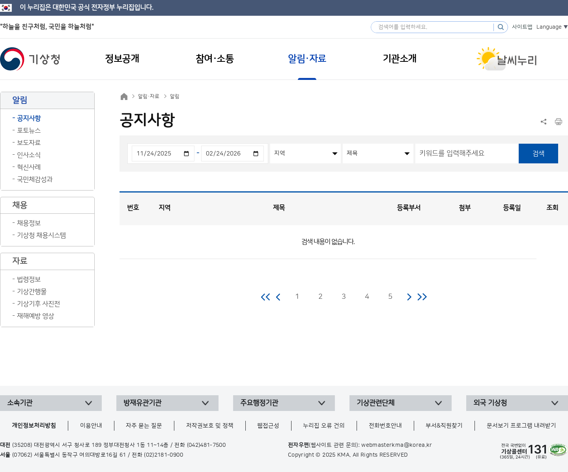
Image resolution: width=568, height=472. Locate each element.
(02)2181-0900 (163, 455)
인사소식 (29, 155)
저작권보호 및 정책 (210, 425)
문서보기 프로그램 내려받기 (521, 425)
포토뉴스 (29, 130)
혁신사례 (29, 167)
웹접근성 (268, 425)
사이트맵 (522, 27)
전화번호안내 (385, 425)
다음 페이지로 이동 (409, 296)
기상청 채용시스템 (41, 235)
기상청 (30, 59)
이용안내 (91, 425)
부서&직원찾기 (444, 425)
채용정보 (29, 223)
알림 (174, 96)
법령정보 (29, 279)
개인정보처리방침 (34, 425)
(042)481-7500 (206, 445)
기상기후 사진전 (38, 303)
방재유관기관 (142, 403)
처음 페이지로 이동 (266, 296)
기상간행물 (32, 291)
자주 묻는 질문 (144, 425)
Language (549, 27)
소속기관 (19, 403)
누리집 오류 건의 (324, 425)
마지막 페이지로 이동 (422, 296)
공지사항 (29, 118)
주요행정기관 (259, 403)
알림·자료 (148, 96)
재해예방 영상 (35, 316)
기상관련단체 (375, 403)
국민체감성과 (34, 179)
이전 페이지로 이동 (278, 296)
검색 (538, 153)
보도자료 (29, 142)
